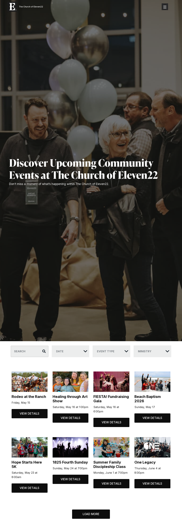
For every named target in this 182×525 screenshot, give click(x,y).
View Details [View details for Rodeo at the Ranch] (29, 413)
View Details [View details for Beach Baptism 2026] (152, 418)
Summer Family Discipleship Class (109, 464)
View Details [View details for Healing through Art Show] (70, 418)
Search (19, 351)
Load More (91, 514)
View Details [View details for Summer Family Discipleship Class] (111, 483)
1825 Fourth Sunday (70, 462)
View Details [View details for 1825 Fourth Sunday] (70, 479)
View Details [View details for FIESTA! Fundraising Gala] (111, 422)
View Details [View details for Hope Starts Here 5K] (29, 488)
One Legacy (145, 462)
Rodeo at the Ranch (29, 396)
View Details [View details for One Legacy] (152, 483)
